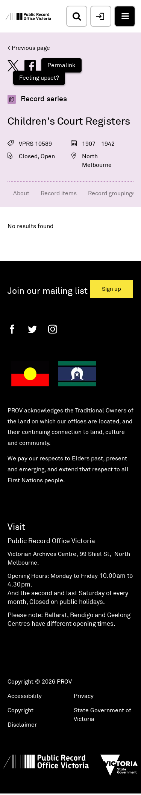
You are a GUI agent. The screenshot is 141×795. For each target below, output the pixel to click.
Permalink (61, 65)
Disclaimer (22, 725)
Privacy (84, 696)
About (21, 193)
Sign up (111, 289)
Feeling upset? (39, 78)
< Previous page (29, 48)
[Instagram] (52, 329)
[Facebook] (12, 329)
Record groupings (111, 193)
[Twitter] (32, 329)
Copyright (20, 710)
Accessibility (25, 696)
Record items (59, 193)
